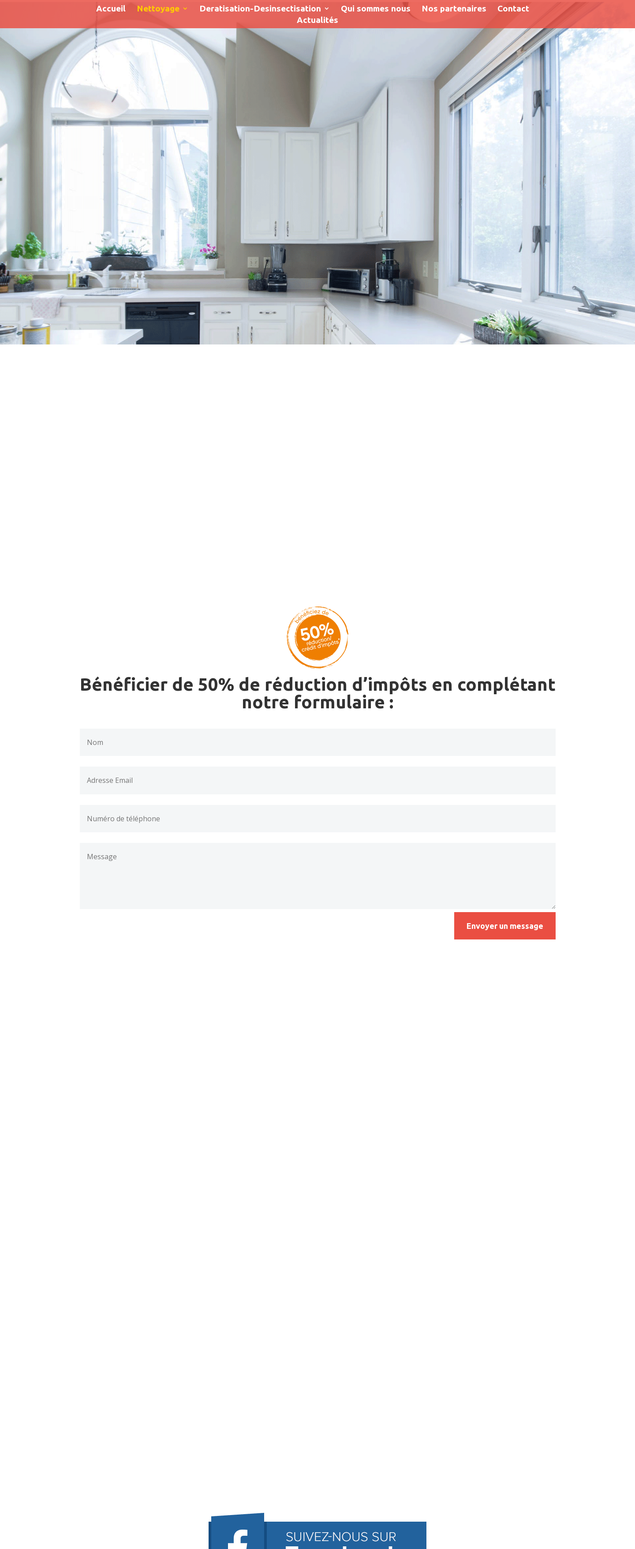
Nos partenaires (454, 9)
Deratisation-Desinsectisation (260, 9)
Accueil (111, 9)
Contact (513, 9)
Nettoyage (158, 9)
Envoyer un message (505, 925)
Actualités (317, 21)
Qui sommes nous (376, 9)
